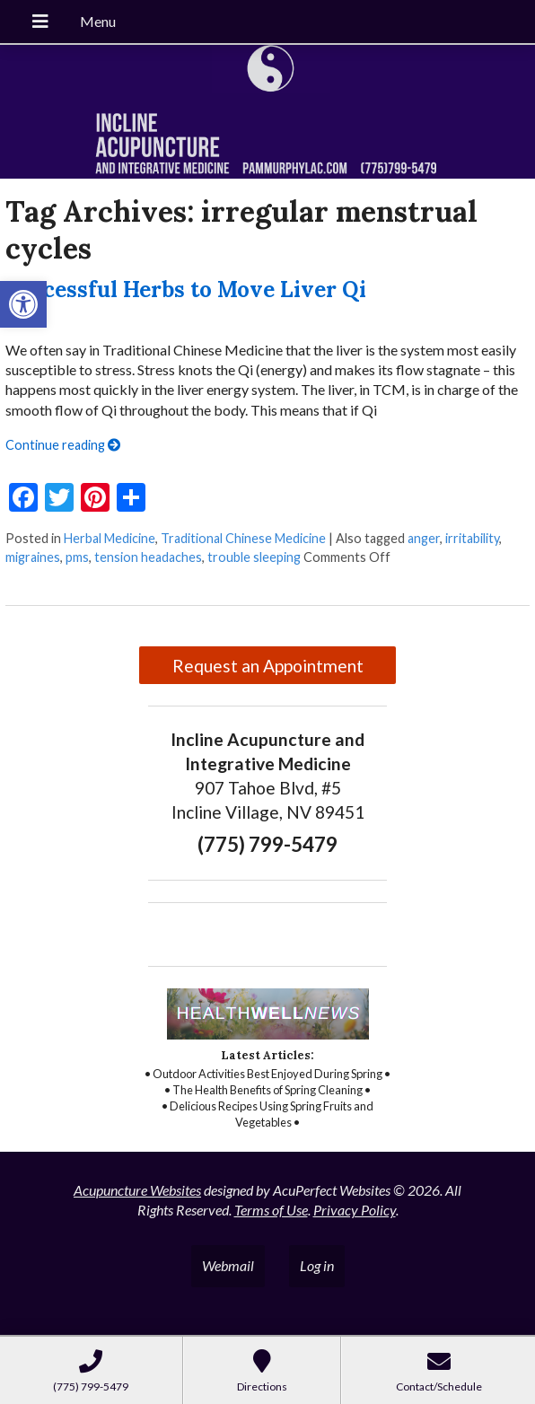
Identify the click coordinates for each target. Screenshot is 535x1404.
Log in (317, 1265)
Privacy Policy (354, 1209)
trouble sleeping (254, 557)
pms (77, 557)
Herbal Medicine (109, 538)
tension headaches (148, 557)
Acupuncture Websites (137, 1189)
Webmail (228, 1265)
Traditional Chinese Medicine (243, 538)
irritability (472, 538)
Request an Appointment (268, 665)
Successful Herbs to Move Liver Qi (185, 289)
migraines (32, 557)
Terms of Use (271, 1209)
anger (424, 538)
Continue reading (62, 444)
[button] (23, 304)
